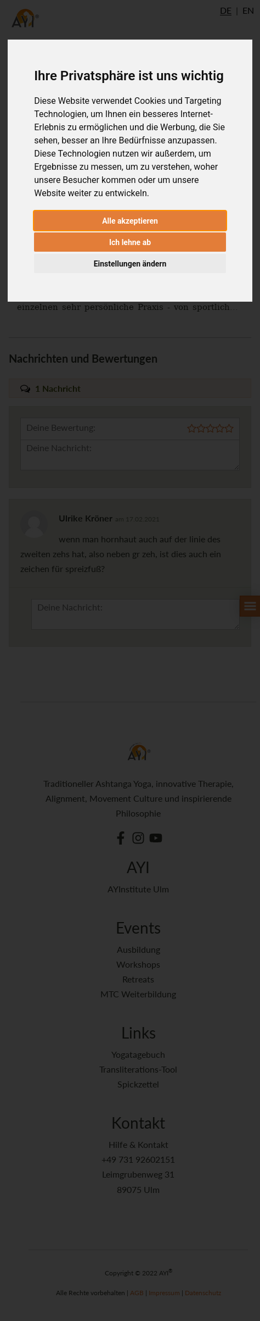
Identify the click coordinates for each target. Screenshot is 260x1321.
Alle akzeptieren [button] (130, 221)
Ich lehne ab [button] (130, 242)
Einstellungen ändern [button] (130, 263)
